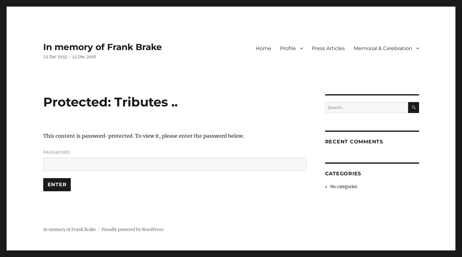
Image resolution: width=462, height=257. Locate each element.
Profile (288, 48)
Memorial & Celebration (383, 48)
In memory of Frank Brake (102, 47)
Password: (174, 160)
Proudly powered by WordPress (132, 229)
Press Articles (328, 48)
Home (263, 48)
